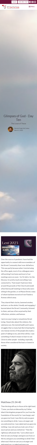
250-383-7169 (23, 2)
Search (14, 2)
